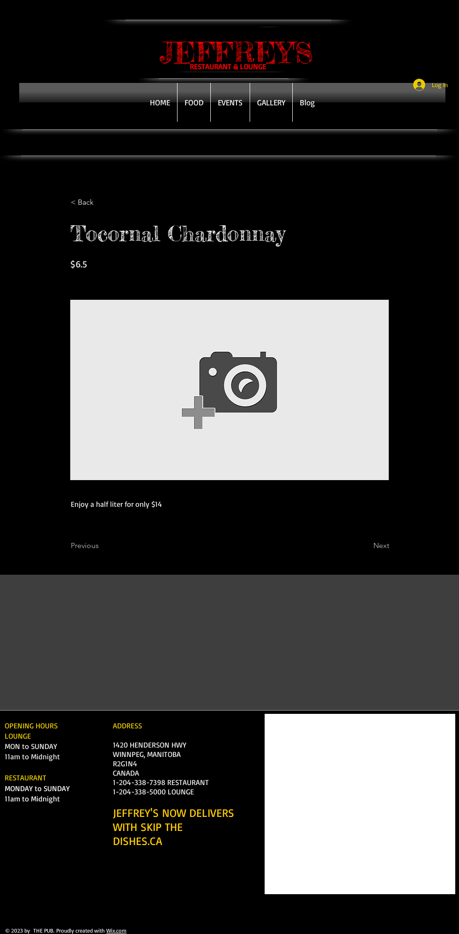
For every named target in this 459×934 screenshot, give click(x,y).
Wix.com (116, 930)
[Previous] (102, 545)
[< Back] (102, 202)
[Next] (365, 545)
